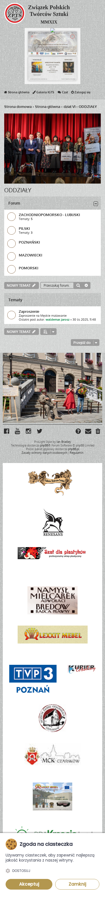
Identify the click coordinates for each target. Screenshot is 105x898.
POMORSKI (28, 267)
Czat (62, 93)
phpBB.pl (73, 449)
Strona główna (16, 93)
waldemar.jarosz (57, 319)
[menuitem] (98, 432)
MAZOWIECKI (30, 255)
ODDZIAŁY (17, 190)
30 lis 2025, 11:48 (84, 319)
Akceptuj (29, 884)
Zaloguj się (80, 93)
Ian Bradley (64, 441)
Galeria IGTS (43, 93)
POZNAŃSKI (29, 242)
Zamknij (77, 884)
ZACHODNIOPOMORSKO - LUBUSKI (49, 214)
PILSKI (24, 228)
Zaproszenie (29, 311)
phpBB (44, 445)
